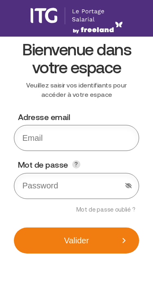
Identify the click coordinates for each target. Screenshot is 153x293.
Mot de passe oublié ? (105, 209)
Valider (76, 240)
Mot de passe (68, 165)
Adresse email (44, 117)
